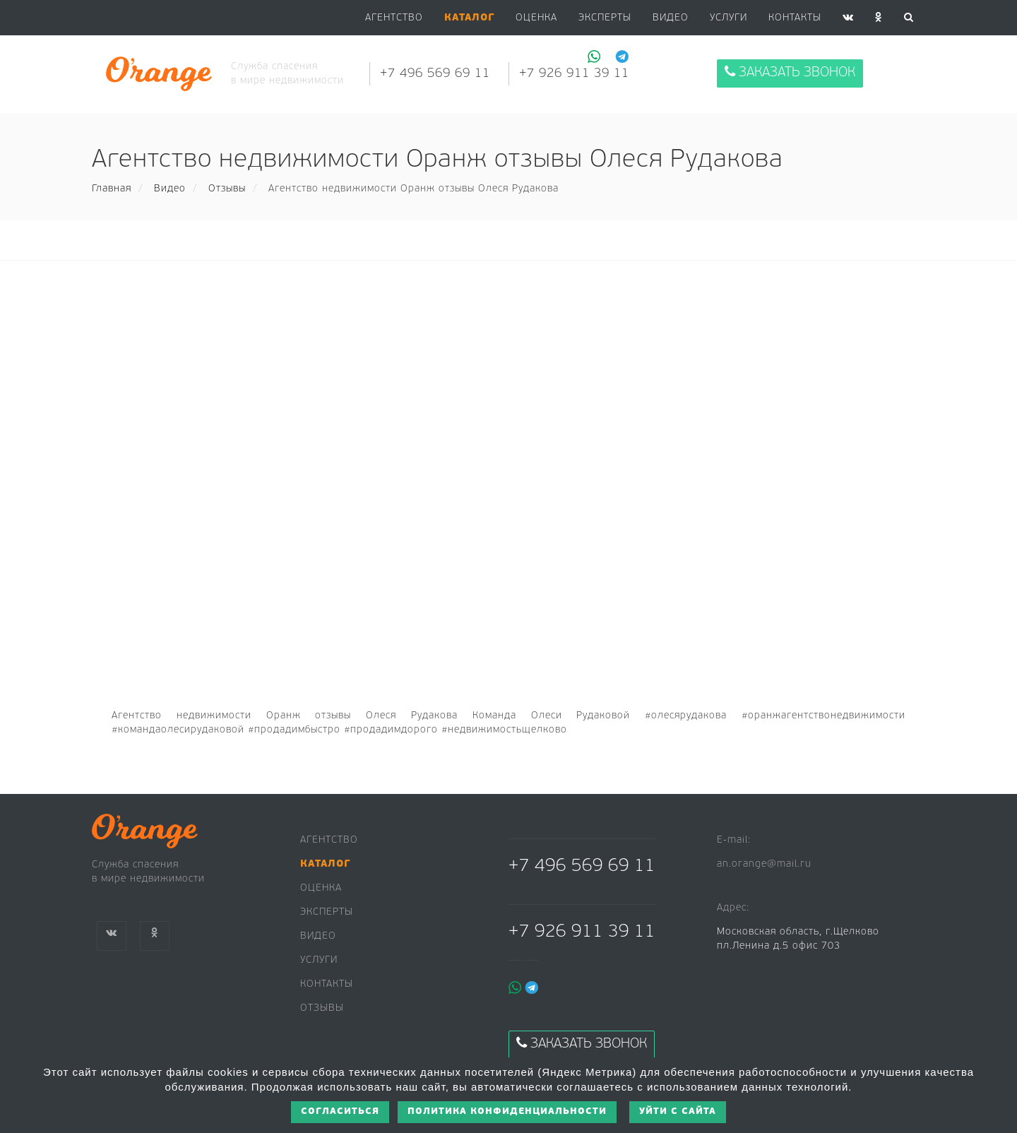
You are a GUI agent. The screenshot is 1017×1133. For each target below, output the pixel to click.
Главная (111, 189)
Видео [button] (671, 18)
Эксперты (604, 18)
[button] (469, 18)
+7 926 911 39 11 (574, 74)
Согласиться (340, 1111)
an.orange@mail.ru (764, 864)
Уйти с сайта (677, 1111)
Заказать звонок (790, 72)
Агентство (394, 18)
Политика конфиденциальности (507, 1111)
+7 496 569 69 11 (435, 74)
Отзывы (227, 189)
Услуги (728, 18)
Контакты (794, 18)
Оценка (536, 18)
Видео (170, 189)
